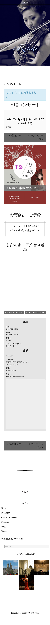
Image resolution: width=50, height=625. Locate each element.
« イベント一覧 (12, 84)
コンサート (10, 346)
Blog (3, 526)
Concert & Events (9, 517)
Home (4, 508)
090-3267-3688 (31, 226)
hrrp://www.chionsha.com (15, 376)
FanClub (5, 522)
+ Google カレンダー (14, 312)
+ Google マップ (12, 365)
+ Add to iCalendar (35, 312)
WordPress (33, 613)
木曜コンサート (14, 137)
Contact (4, 531)
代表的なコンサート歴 (12, 539)
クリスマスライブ (35, 137)
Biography (5, 513)
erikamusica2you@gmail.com (25, 230)
